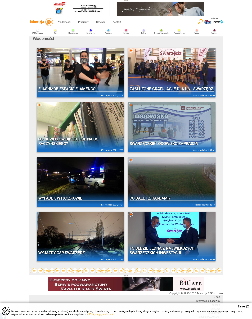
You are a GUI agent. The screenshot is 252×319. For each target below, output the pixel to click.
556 (46, 270)
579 (179, 270)
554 (34, 270)
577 (168, 270)
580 (185, 270)
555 (40, 270)
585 (214, 270)
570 (127, 270)
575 (156, 270)
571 (133, 270)
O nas (217, 296)
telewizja (41, 22)
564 (92, 270)
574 (150, 270)
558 (58, 270)
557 (52, 270)
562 (81, 270)
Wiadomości (64, 22)
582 (196, 270)
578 (173, 270)
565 (98, 270)
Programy (83, 22)
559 (63, 270)
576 (162, 270)
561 (75, 270)
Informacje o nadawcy (208, 300)
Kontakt (117, 22)
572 (139, 270)
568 (115, 270)
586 (220, 270)
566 (104, 270)
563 (87, 270)
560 (69, 270)
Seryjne (100, 22)
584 (208, 270)
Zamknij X (243, 306)
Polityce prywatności (101, 314)
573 (144, 270)
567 (110, 270)
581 (191, 270)
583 (202, 270)
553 (29, 270)
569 (121, 270)
